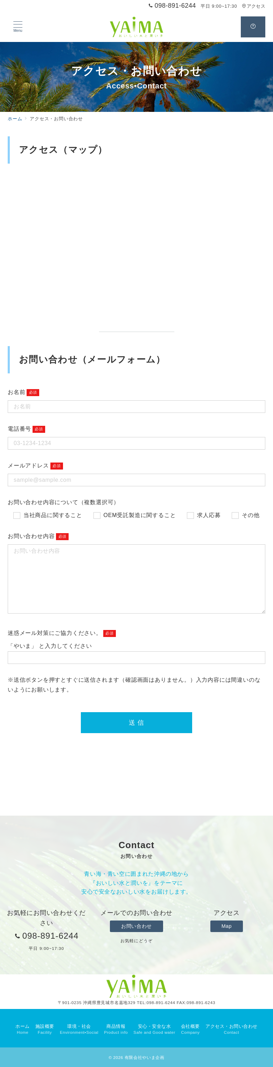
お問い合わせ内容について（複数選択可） (63, 502)
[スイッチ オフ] (253, 26)
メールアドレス (28, 465)
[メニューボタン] (18, 27)
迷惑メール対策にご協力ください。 (55, 633)
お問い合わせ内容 (31, 536)
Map (227, 926)
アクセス (253, 6)
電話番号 (19, 429)
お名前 (16, 392)
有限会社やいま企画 (144, 1057)
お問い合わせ (136, 926)
